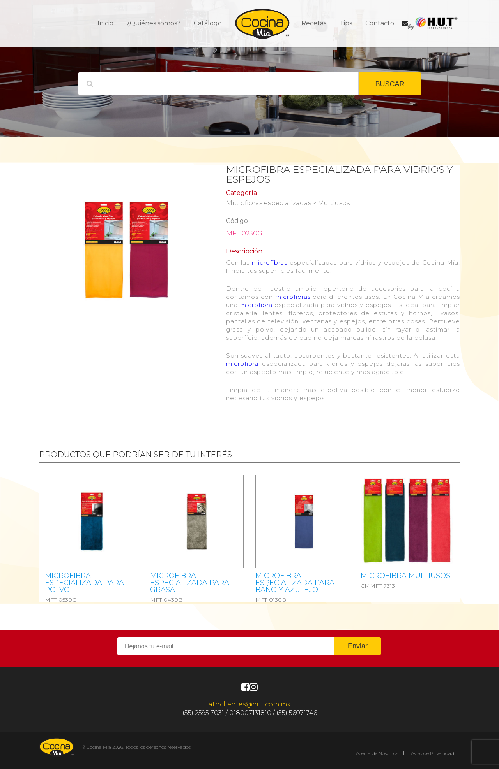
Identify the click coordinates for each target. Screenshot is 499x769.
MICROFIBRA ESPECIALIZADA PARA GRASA (189, 582)
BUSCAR (389, 84)
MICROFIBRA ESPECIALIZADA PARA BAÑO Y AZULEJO (294, 582)
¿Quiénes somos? (153, 23)
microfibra (256, 305)
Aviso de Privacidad (432, 753)
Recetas (313, 23)
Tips (346, 23)
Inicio (105, 23)
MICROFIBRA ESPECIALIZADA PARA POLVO (84, 582)
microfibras (269, 262)
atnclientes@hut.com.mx (249, 704)
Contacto (379, 23)
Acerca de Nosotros (377, 753)
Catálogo (208, 23)
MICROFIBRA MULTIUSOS (405, 575)
